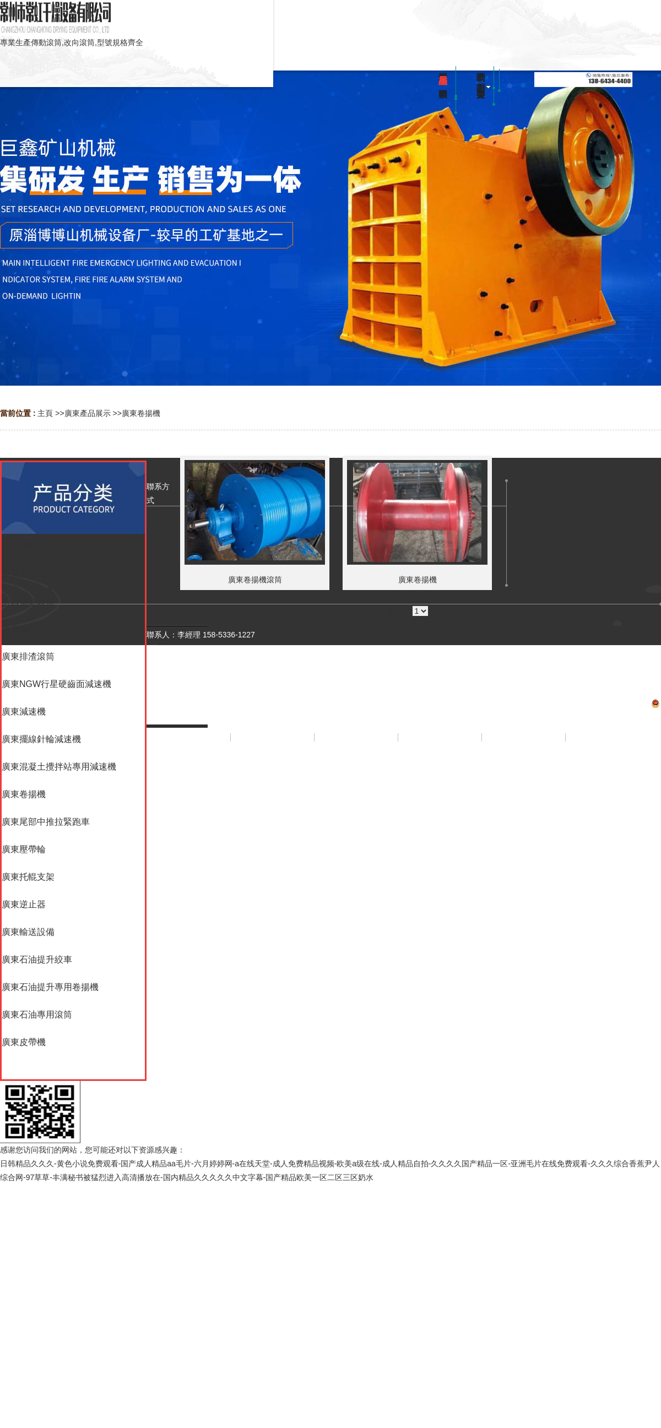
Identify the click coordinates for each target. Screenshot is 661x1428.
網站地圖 (403, 819)
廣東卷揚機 (141, 413)
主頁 (45, 413)
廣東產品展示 (87, 413)
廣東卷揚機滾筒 (255, 579)
